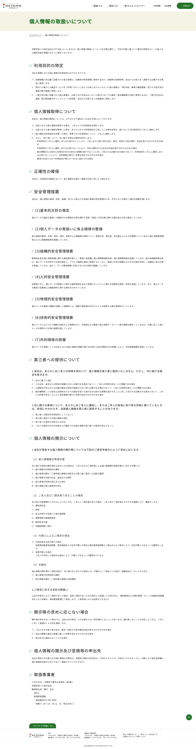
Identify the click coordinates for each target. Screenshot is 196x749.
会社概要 (167, 6)
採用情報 (157, 6)
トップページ (35, 35)
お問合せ (186, 6)
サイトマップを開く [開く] (41, 726)
